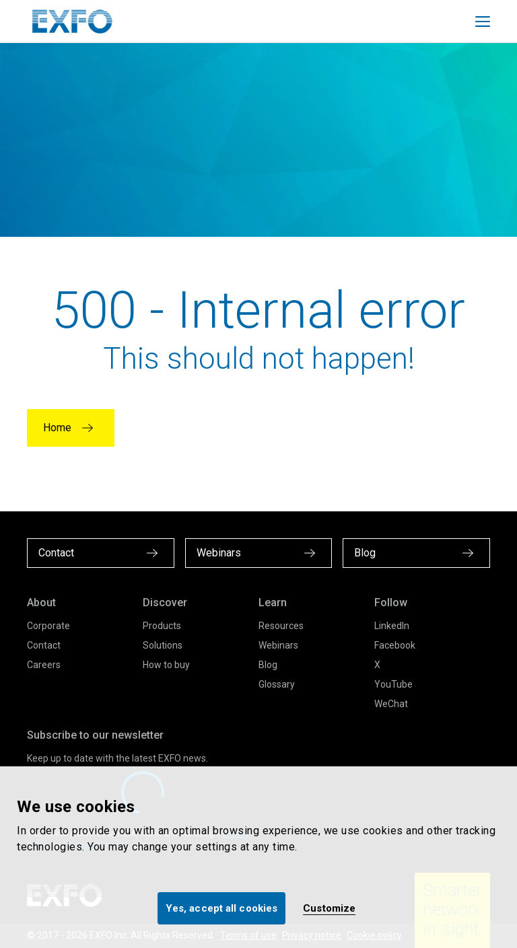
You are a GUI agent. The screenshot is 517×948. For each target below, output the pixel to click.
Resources (281, 625)
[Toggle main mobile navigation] (482, 21)
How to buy (166, 664)
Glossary (276, 684)
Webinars (278, 645)
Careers (44, 664)
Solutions (162, 645)
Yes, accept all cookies (221, 908)
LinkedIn (391, 625)
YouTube (393, 684)
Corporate (48, 625)
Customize (329, 908)
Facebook (394, 645)
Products (162, 625)
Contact (44, 645)
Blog (267, 664)
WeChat (391, 703)
